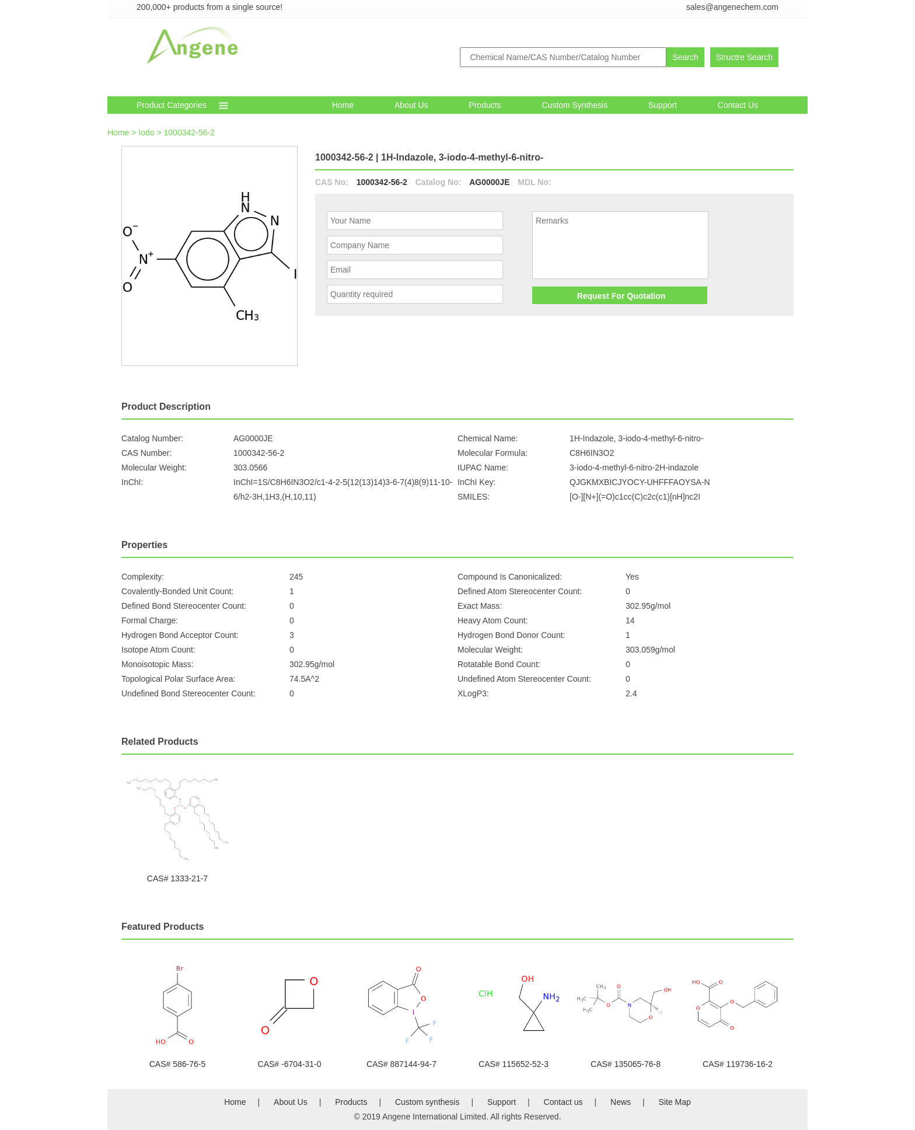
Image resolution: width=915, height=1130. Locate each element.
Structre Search (744, 57)
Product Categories (172, 105)
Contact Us (738, 105)
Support (662, 105)
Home (343, 105)
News (620, 1102)
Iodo (146, 132)
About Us (411, 105)
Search (685, 57)
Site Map (675, 1102)
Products (485, 105)
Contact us (563, 1102)
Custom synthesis (574, 105)
